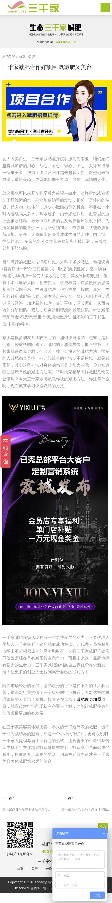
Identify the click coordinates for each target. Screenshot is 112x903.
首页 (22, 56)
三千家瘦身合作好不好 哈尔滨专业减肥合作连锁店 (26, 809)
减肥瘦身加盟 (88, 699)
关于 (34, 868)
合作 (49, 868)
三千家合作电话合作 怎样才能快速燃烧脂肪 (85, 809)
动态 (32, 56)
